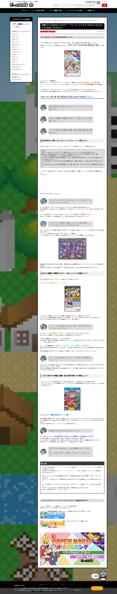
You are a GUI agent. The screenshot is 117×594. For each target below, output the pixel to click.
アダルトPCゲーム (17, 79)
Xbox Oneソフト (17, 67)
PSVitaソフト (16, 44)
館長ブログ (91, 10)
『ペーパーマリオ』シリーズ (64, 82)
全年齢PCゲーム (17, 77)
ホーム (25, 10)
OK (97, 588)
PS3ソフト (15, 39)
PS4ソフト (15, 37)
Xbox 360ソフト (17, 69)
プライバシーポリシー (68, 590)
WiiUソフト (16, 54)
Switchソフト (16, 49)
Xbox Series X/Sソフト (19, 64)
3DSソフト (16, 59)
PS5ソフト (15, 34)
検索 (104, 5)
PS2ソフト (15, 42)
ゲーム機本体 (56, 506)
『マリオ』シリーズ (57, 279)
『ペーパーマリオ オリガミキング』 (83, 45)
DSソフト (15, 62)
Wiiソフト (15, 57)
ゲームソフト (65, 506)
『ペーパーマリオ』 (78, 91)
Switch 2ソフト (17, 52)
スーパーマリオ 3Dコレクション (86, 467)
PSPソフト (15, 47)
